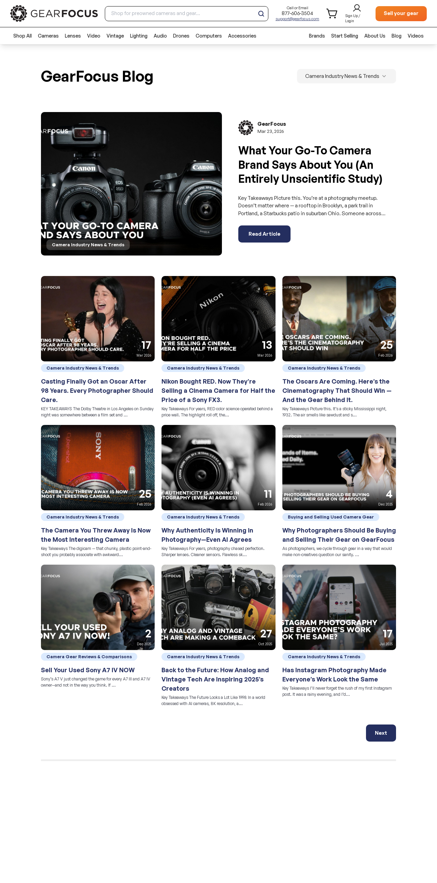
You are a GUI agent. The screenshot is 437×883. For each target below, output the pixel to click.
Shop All (22, 36)
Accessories (242, 36)
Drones (181, 36)
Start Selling (344, 36)
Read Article (264, 234)
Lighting (138, 36)
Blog (396, 36)
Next (381, 733)
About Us (374, 36)
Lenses (73, 36)
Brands (317, 36)
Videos (416, 36)
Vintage (115, 36)
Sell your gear (401, 13)
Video (93, 36)
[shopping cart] (332, 13)
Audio (160, 36)
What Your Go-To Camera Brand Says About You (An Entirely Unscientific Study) (310, 164)
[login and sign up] (357, 13)
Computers (209, 36)
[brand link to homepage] (54, 13)
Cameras (48, 36)
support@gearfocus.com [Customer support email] (297, 18)
